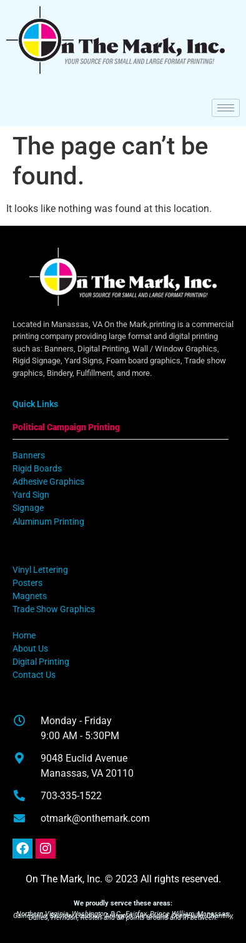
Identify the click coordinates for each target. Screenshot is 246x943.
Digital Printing (40, 661)
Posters (27, 583)
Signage (28, 508)
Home (24, 635)
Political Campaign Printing (66, 427)
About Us (30, 648)
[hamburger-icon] (226, 108)
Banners (28, 455)
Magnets (29, 596)
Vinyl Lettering (40, 570)
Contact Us (34, 675)
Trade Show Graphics (53, 609)
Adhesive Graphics (48, 481)
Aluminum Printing (48, 521)
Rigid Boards (37, 468)
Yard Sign (30, 495)
